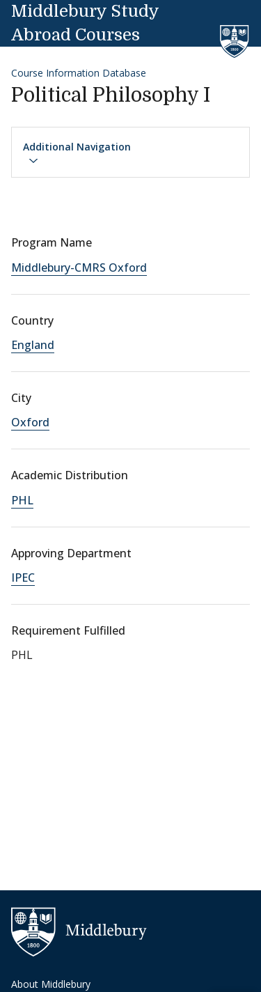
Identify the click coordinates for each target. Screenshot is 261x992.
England (32, 344)
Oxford (30, 422)
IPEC (23, 577)
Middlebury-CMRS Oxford (79, 267)
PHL (22, 500)
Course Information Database (78, 72)
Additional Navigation (77, 153)
